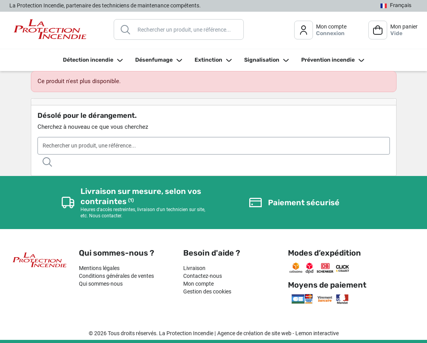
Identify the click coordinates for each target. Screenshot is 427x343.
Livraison (194, 268)
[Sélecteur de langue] (396, 5)
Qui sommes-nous (101, 284)
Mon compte (198, 284)
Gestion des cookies (207, 291)
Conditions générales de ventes (116, 276)
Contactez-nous (202, 276)
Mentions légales (99, 268)
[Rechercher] (178, 29)
